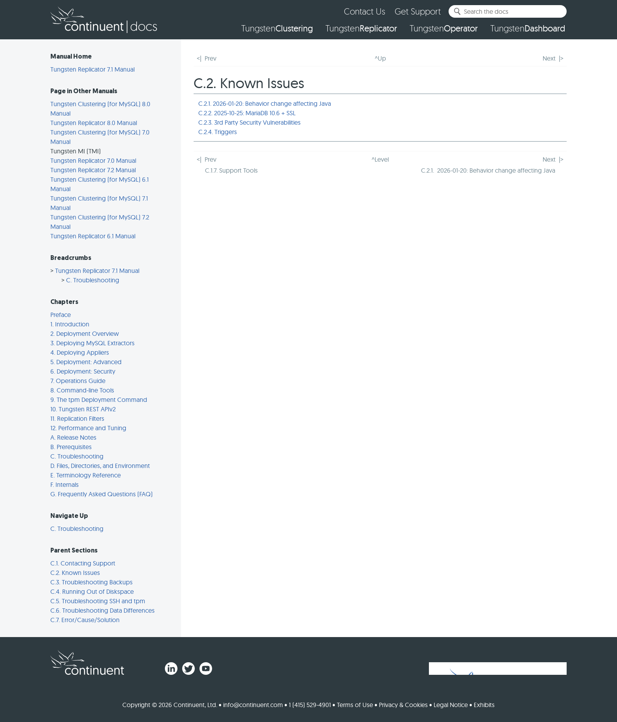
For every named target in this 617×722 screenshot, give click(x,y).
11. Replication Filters (77, 418)
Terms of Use (355, 705)
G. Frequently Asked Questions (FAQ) (101, 494)
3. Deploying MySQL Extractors (92, 343)
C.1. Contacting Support (82, 563)
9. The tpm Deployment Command (98, 399)
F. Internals (64, 484)
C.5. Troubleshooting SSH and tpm (97, 601)
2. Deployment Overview (84, 333)
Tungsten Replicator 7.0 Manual (93, 160)
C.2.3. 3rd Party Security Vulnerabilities (249, 122)
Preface (60, 315)
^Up (380, 58)
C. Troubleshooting (92, 280)
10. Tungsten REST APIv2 (83, 409)
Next (549, 58)
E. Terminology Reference (85, 475)
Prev (210, 58)
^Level (380, 159)
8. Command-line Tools (82, 390)
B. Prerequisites (71, 447)
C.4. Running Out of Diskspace (92, 591)
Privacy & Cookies (403, 705)
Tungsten (277, 28)
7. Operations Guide (77, 381)
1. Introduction (69, 324)
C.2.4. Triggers (217, 132)
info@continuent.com (253, 705)
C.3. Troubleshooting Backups (91, 582)
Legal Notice (451, 705)
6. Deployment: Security (82, 371)
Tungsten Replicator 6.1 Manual (92, 236)
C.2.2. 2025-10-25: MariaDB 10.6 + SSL (247, 113)
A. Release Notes (73, 437)
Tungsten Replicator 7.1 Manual (92, 69)
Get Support (418, 11)
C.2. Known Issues (75, 572)
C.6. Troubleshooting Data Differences (102, 610)
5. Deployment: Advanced (86, 362)
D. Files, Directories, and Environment (100, 466)
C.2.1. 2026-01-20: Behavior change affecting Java (264, 103)
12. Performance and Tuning (88, 428)
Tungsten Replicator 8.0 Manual (93, 123)
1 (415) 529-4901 (310, 705)
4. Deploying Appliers (79, 352)
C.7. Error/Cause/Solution (85, 620)
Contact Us (364, 11)
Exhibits (484, 705)
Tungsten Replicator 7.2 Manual (93, 170)
